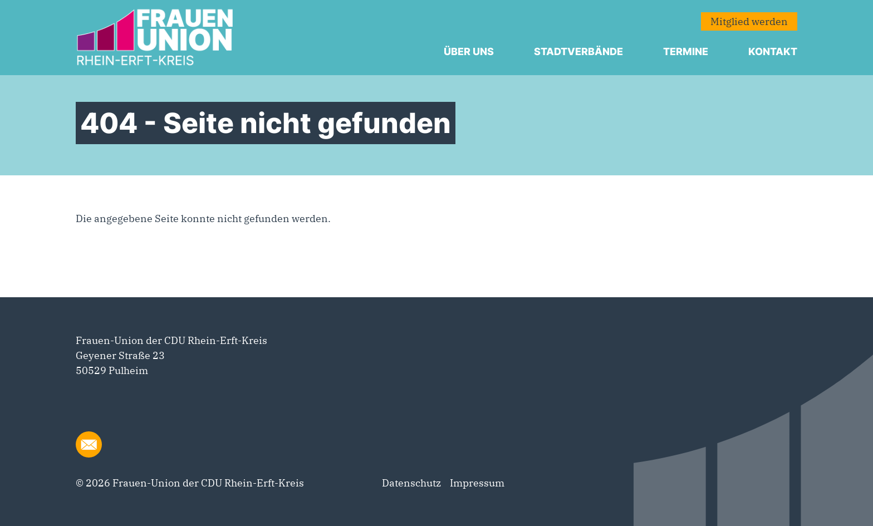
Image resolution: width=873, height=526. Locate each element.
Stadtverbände (578, 51)
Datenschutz (411, 482)
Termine (685, 51)
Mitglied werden (749, 21)
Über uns (469, 51)
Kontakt (772, 51)
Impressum (477, 482)
